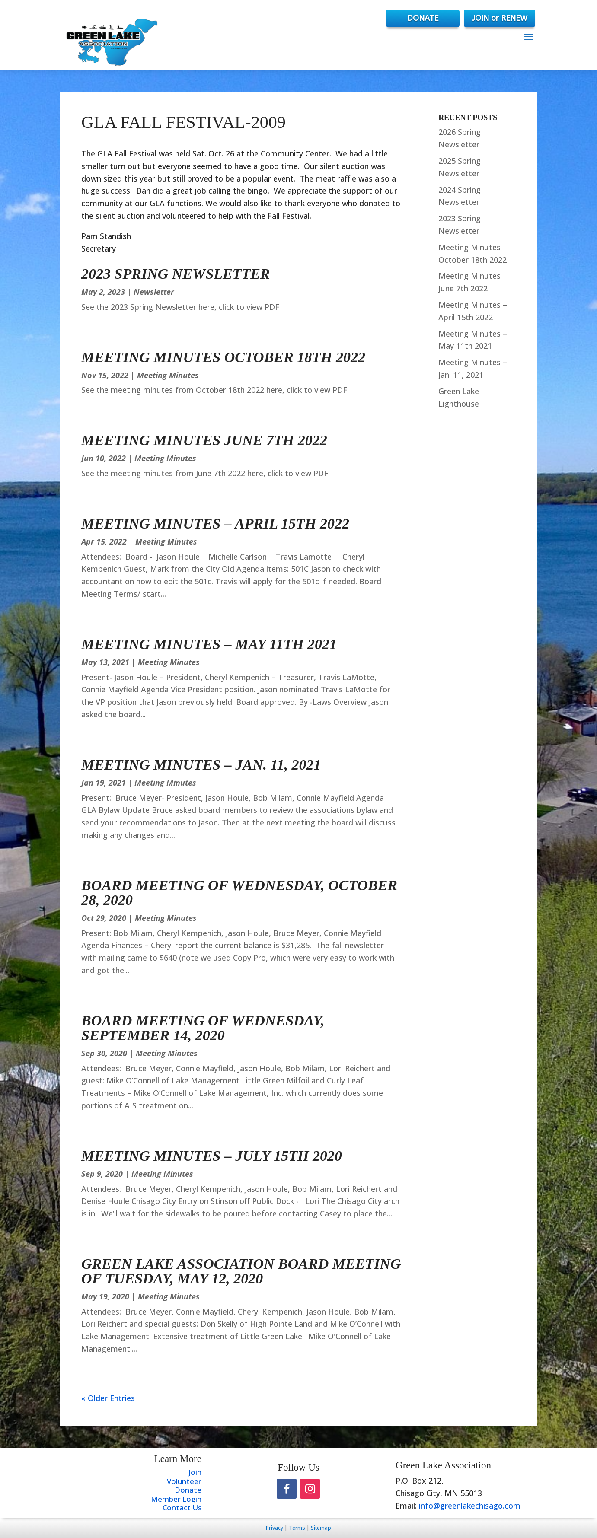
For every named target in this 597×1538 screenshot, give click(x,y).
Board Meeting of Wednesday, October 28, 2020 (239, 892)
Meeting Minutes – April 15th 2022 (215, 524)
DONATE (422, 18)
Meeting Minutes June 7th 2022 (204, 440)
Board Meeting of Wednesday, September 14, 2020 (202, 1028)
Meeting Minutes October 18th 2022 (223, 357)
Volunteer (184, 1481)
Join (194, 1472)
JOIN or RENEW (499, 18)
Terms (297, 1528)
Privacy (274, 1528)
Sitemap (321, 1528)
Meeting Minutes (168, 375)
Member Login (176, 1499)
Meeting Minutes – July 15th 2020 (211, 1156)
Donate (188, 1490)
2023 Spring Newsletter (175, 274)
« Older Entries (108, 1398)
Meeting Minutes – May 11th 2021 (209, 644)
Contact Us (182, 1508)
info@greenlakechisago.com (469, 1505)
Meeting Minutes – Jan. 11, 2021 (201, 765)
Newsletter (154, 292)
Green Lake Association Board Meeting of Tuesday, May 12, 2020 (241, 1271)
